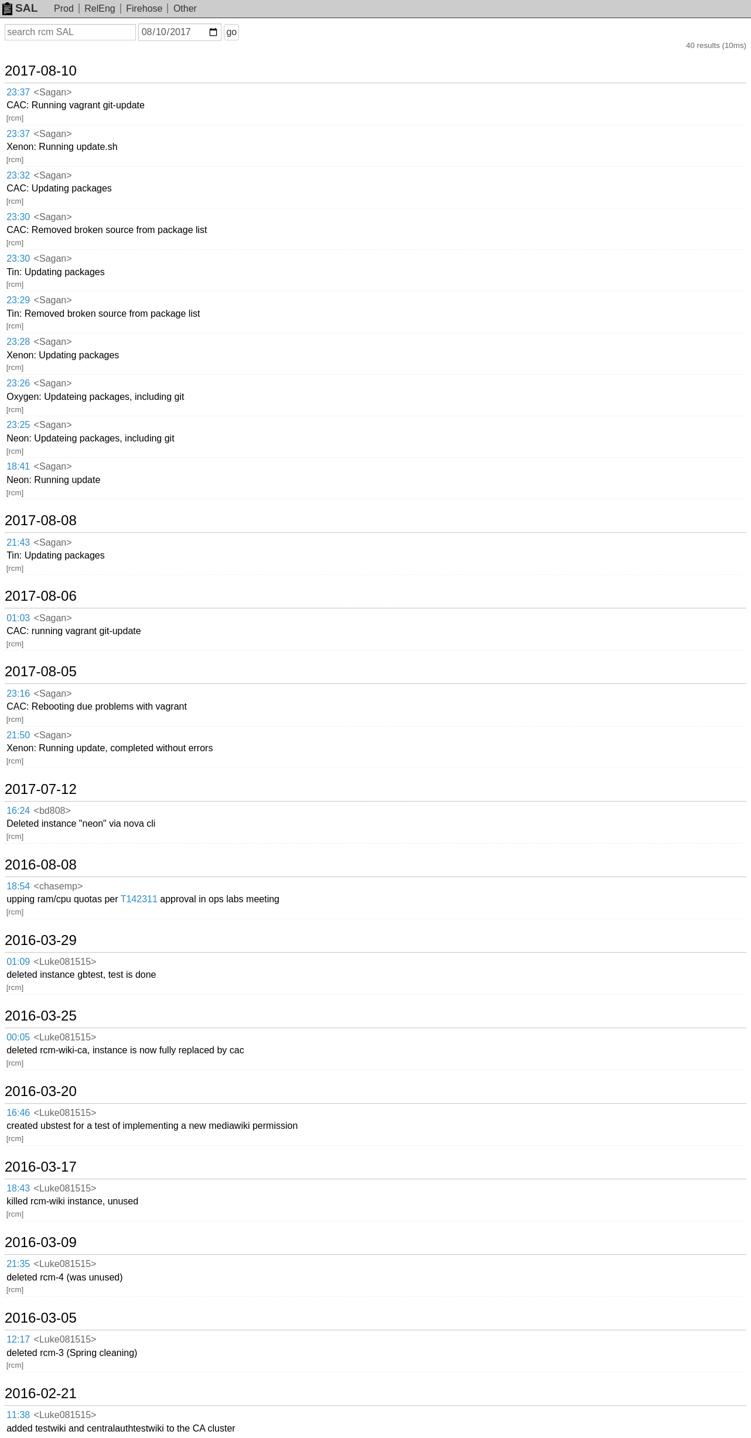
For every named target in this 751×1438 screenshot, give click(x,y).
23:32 (18, 175)
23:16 (18, 694)
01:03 (18, 618)
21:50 (18, 735)
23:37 (18, 92)
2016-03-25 (41, 1016)
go (231, 32)
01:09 (18, 962)
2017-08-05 (41, 671)
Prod (64, 8)
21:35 (18, 1264)
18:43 (18, 1188)
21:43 (18, 542)
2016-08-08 (41, 864)
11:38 (18, 1415)
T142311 (139, 899)
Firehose (144, 8)
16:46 (18, 1113)
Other (185, 8)
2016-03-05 (41, 1318)
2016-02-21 (41, 1393)
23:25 (18, 425)
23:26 (18, 383)
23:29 (18, 300)
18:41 (18, 466)
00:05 (18, 1037)
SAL (19, 8)
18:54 (18, 886)
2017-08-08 (41, 520)
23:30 (18, 217)
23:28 (18, 342)
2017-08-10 (41, 71)
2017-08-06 (41, 596)
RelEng (99, 8)
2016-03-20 (41, 1091)
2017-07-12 (41, 789)
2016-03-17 (41, 1167)
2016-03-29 (41, 940)
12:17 (18, 1339)
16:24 (18, 811)
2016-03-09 (41, 1242)
